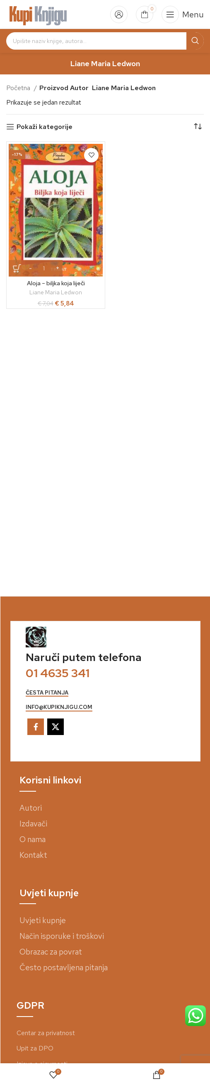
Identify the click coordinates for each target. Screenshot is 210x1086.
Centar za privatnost (46, 1033)
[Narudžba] (197, 127)
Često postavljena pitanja (63, 967)
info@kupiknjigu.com (59, 707)
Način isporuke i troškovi (61, 936)
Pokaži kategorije (44, 127)
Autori (30, 808)
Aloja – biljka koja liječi (56, 283)
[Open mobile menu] (182, 14)
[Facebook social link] (35, 726)
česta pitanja (47, 693)
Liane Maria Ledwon (55, 292)
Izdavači (33, 823)
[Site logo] (38, 14)
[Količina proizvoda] (44, 268)
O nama (32, 839)
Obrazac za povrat (50, 952)
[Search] (105, 41)
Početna (19, 88)
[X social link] (55, 726)
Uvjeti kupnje (42, 920)
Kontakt (33, 855)
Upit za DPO (35, 1048)
